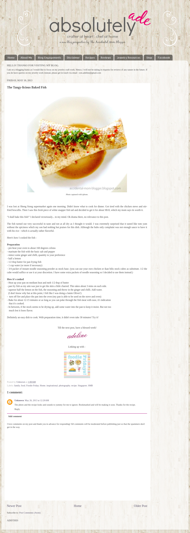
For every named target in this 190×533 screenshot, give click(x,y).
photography (64, 385)
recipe (74, 385)
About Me (26, 57)
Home (11, 57)
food (23, 385)
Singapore (82, 385)
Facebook (164, 57)
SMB (90, 385)
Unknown (21, 382)
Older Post (140, 506)
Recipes (90, 57)
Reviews (106, 57)
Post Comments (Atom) (30, 512)
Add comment (15, 416)
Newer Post (14, 506)
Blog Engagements (49, 57)
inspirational (52, 385)
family (17, 385)
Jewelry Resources (128, 57)
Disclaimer (73, 57)
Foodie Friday (32, 385)
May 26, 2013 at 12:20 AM (37, 400)
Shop (149, 57)
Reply (17, 409)
